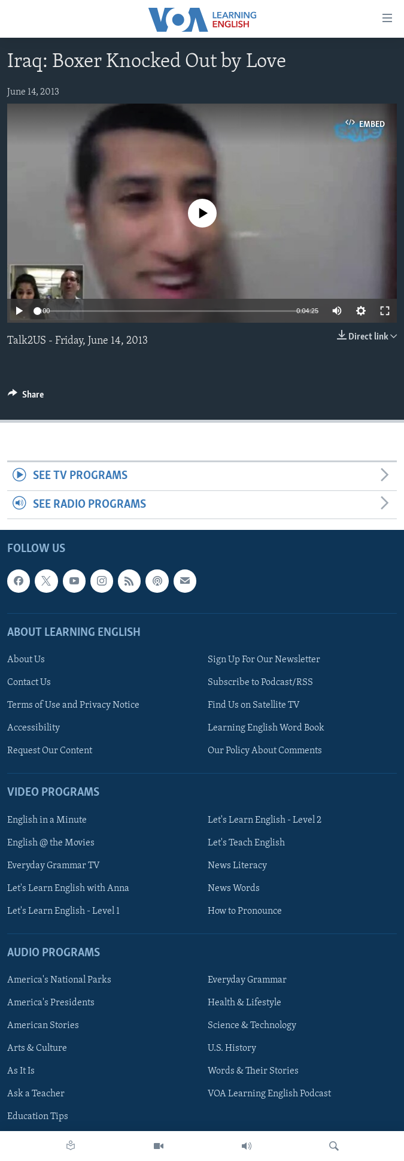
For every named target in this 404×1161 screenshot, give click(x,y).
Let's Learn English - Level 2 (264, 820)
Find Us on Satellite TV (254, 705)
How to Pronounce (245, 911)
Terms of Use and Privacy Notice (73, 705)
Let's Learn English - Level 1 (63, 911)
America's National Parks (59, 980)
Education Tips (37, 1117)
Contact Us (29, 682)
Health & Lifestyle (244, 1003)
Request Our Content (49, 751)
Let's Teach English (246, 843)
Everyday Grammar (247, 980)
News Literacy (237, 866)
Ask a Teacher (36, 1094)
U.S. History (232, 1048)
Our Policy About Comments (265, 751)
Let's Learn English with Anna (68, 888)
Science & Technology (252, 1025)
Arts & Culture (37, 1048)
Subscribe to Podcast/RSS (260, 682)
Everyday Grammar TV (53, 866)
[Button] (26, 397)
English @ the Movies (51, 843)
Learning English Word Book (266, 728)
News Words (234, 888)
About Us (26, 660)
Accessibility (33, 728)
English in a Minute (47, 820)
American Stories (43, 1025)
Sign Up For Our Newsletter (264, 660)
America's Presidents (51, 1003)
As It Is (21, 1071)
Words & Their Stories (253, 1071)
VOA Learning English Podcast (269, 1094)
